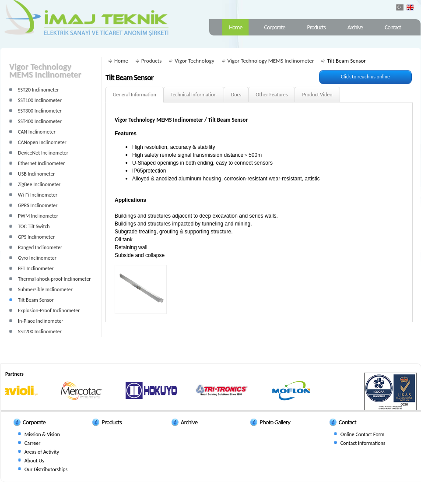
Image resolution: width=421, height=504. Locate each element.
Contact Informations (363, 443)
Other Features (272, 95)
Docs (236, 95)
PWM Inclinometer (38, 216)
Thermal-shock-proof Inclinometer (54, 279)
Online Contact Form (362, 434)
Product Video (317, 95)
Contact (393, 27)
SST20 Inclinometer (38, 90)
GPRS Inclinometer (37, 205)
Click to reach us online (365, 77)
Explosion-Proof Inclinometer (49, 310)
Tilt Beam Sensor (36, 300)
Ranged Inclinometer (40, 247)
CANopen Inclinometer (42, 142)
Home (235, 27)
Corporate (274, 27)
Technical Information (194, 95)
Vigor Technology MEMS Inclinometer (271, 60)
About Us (34, 461)
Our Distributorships (46, 469)
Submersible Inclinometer (45, 289)
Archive (355, 27)
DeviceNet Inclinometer (43, 153)
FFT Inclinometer (36, 268)
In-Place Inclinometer (40, 321)
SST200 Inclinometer (40, 331)
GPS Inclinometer (36, 237)
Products (316, 27)
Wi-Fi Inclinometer (37, 195)
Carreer (32, 443)
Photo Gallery (275, 422)
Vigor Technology (194, 60)
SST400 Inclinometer (40, 121)
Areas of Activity (42, 452)
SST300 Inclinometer (40, 111)
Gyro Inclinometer (37, 258)
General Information (134, 95)
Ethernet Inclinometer (41, 163)
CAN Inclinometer (37, 132)
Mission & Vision (42, 434)
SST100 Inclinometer (40, 100)
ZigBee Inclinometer (39, 184)
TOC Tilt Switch (34, 226)
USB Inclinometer (36, 174)
